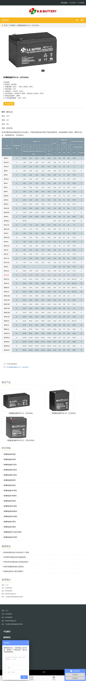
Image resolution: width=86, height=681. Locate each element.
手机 (32, 677)
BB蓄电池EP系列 (10, 485)
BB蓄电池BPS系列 (10, 470)
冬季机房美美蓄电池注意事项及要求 (15, 562)
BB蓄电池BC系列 (10, 459)
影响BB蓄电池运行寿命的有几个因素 (16, 552)
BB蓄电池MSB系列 (10, 511)
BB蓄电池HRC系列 (10, 537)
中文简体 (72, 3)
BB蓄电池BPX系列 (10, 475)
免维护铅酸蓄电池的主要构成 (13, 567)
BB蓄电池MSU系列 (10, 516)
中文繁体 (81, 3)
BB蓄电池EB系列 (10, 480)
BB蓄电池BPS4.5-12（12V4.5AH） (21, 440)
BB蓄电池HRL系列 (10, 506)
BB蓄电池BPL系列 (10, 464)
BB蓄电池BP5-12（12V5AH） (19, 367)
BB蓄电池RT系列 (10, 522)
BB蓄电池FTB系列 (10, 496)
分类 (54, 678)
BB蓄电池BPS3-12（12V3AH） (21, 413)
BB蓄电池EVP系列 (10, 490)
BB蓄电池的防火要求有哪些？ (13, 571)
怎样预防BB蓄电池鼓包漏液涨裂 (14, 557)
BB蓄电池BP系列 (10, 454)
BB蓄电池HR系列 (10, 501)
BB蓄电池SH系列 (10, 527)
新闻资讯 (7, 637)
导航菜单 (5, 20)
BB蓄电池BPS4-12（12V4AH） (64, 413)
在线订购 (9, 104)
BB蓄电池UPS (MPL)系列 (13, 532)
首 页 (6, 25)
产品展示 (12, 25)
